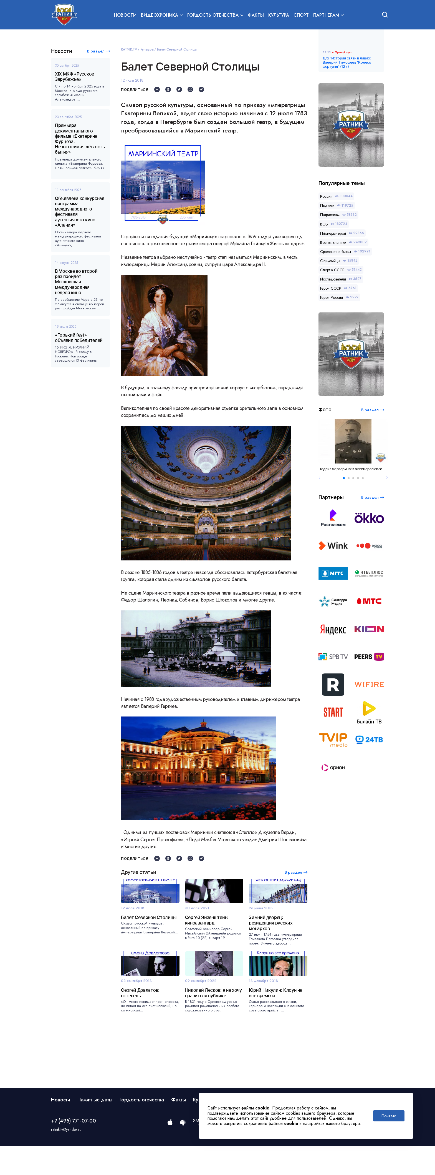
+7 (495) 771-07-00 (73, 1150)
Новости (125, 15)
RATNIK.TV (129, 49)
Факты (256, 15)
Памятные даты (94, 1128)
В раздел (96, 51)
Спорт (301, 15)
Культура (278, 15)
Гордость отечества (142, 1128)
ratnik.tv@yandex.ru (66, 1158)
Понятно (388, 1116)
